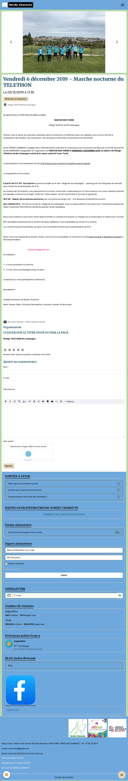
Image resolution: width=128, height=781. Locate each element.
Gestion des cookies (64, 777)
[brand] (17, 5)
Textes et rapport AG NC (13, 758)
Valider (64, 575)
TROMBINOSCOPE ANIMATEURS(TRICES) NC (64, 514)
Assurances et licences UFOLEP (16, 763)
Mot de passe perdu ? (13, 569)
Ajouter (9, 466)
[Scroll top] (122, 775)
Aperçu (69, 401)
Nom (5, 367)
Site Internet (9, 389)
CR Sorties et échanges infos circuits (64, 532)
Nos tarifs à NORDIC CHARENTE (15, 768)
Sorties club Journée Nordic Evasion (64, 490)
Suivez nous (13, 710)
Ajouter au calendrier (15, 99)
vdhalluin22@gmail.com (38, 250)
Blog (10, 665)
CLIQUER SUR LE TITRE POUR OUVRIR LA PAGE (35, 332)
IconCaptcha (28, 460)
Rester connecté (16, 564)
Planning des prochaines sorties (64, 483)
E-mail (6, 378)
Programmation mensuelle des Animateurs (64, 496)
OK (119, 595)
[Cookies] (6, 774)
